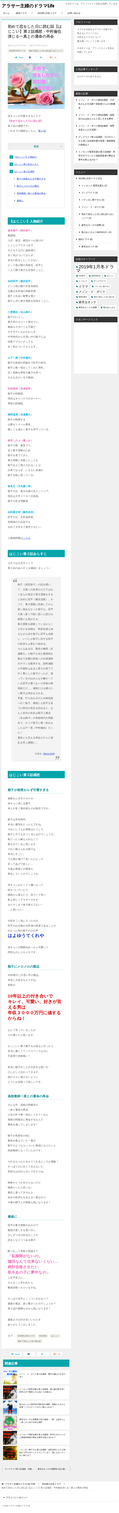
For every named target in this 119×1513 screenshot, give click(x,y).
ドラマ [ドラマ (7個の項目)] (83, 286)
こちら (27, 538)
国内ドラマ (21, 13)
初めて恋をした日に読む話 (29, 1341)
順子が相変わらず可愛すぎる (31, 179)
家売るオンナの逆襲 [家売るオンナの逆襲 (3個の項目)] (88, 307)
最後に (20, 200)
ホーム (6, 13)
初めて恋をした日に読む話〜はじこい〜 (45, 51)
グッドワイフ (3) (90, 192)
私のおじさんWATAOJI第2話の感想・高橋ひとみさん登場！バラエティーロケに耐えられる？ (42, 1405)
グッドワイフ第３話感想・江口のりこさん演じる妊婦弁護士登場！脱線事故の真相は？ (96, 141)
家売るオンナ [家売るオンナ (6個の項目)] (87, 302)
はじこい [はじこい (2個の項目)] (110, 276)
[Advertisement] (95, 348)
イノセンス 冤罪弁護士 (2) (94, 185)
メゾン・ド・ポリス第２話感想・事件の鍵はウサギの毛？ (42, 1375)
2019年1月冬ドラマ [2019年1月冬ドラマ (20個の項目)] (95, 268)
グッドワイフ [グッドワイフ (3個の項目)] (100, 281)
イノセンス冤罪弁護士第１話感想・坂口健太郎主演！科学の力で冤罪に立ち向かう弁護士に (42, 1390)
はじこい (55, 1336)
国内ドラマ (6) (85, 239)
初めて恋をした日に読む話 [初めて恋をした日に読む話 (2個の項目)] (104, 297)
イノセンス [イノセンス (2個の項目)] (83, 281)
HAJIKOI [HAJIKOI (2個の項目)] (82, 276)
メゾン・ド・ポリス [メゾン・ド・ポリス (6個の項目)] (92, 291)
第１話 (42, 131)
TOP (20, 1484)
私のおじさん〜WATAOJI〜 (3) (96, 232)
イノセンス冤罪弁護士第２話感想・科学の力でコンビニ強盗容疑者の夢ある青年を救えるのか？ (42, 1435)
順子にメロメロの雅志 (28, 186)
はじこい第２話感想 (24, 171)
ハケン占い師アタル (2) (93, 200)
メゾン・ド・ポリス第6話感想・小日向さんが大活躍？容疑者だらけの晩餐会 (96, 104)
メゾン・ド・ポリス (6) (93, 207)
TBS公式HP (49, 754)
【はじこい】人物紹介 (25, 157)
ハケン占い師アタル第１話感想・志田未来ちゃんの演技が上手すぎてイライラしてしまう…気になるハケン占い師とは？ (42, 1452)
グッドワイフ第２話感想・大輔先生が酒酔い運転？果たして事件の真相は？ (20, 1469)
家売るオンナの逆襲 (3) (93, 225)
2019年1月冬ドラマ (47, 13)
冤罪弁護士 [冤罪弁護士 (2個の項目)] (83, 297)
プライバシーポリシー (17, 1497)
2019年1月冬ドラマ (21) (90, 178)
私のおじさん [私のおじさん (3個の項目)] (109, 307)
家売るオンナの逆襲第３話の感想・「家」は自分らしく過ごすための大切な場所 (42, 1420)
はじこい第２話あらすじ (26, 164)
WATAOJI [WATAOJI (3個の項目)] (96, 276)
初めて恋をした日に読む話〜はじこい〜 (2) (98, 216)
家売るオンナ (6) (90, 246)
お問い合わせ (73, 13)
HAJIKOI (43, 1336)
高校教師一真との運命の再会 (31, 193)
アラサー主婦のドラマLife (29, 5)
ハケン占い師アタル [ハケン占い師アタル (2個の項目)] (102, 286)
